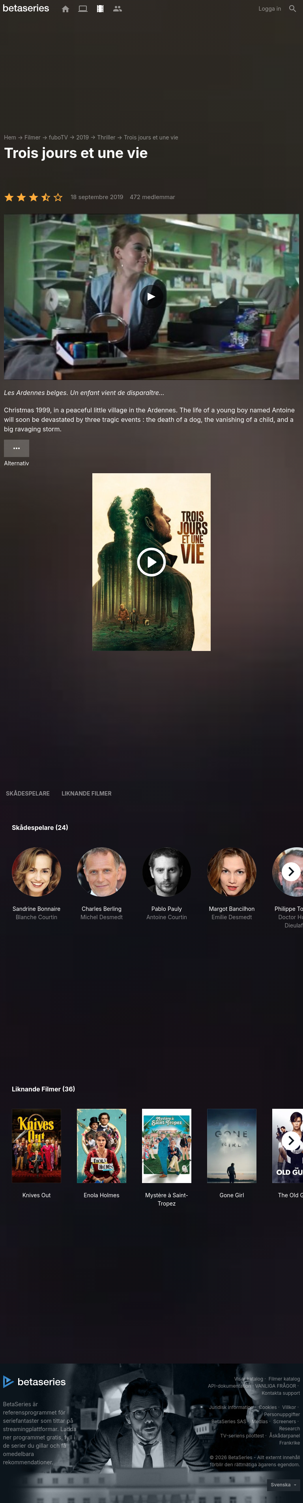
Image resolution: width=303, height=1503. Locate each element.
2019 (82, 137)
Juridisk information (231, 1407)
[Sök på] (292, 8)
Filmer (32, 137)
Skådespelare (28, 793)
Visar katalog (248, 1379)
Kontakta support (281, 1393)
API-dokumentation (229, 1386)
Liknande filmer (86, 793)
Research (289, 1429)
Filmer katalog (284, 1379)
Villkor (289, 1407)
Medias (260, 1421)
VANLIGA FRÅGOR (275, 1386)
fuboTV (58, 137)
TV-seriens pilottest (242, 1436)
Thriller (106, 137)
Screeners (284, 1421)
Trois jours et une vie (151, 137)
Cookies (268, 1407)
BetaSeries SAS (228, 1421)
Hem (10, 137)
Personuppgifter (282, 1414)
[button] (36, 892)
